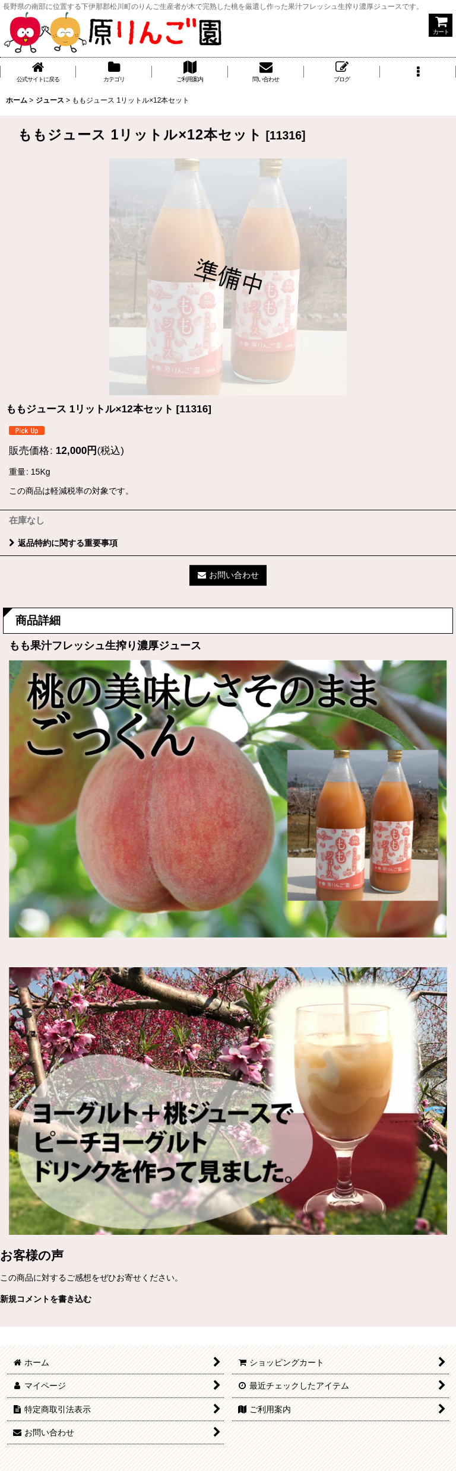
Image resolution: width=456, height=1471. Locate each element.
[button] (418, 72)
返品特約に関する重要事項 (63, 543)
